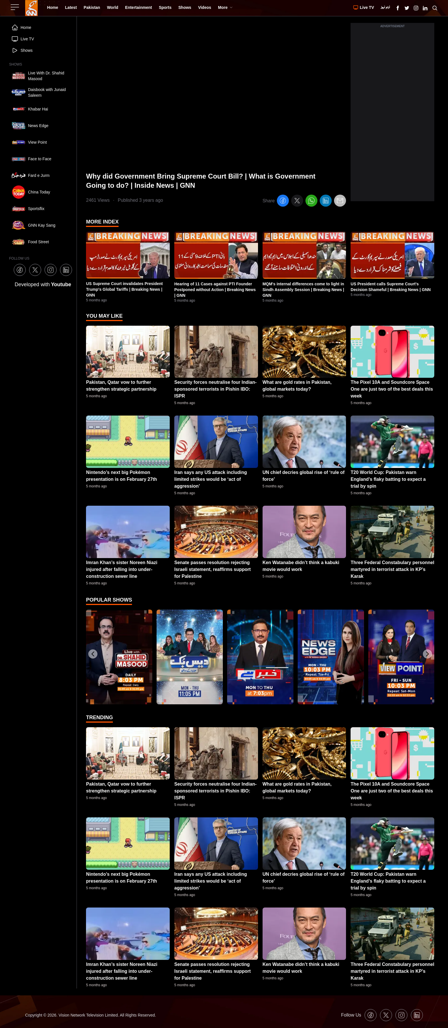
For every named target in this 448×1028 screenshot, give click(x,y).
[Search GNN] (435, 8)
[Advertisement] (392, 115)
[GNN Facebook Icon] (397, 8)
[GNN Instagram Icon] (416, 8)
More (225, 7)
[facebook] (283, 202)
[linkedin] (326, 202)
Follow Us (351, 1015)
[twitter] (297, 202)
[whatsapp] (311, 202)
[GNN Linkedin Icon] (425, 8)
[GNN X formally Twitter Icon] (407, 8)
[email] (340, 202)
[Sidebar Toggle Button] (15, 7)
